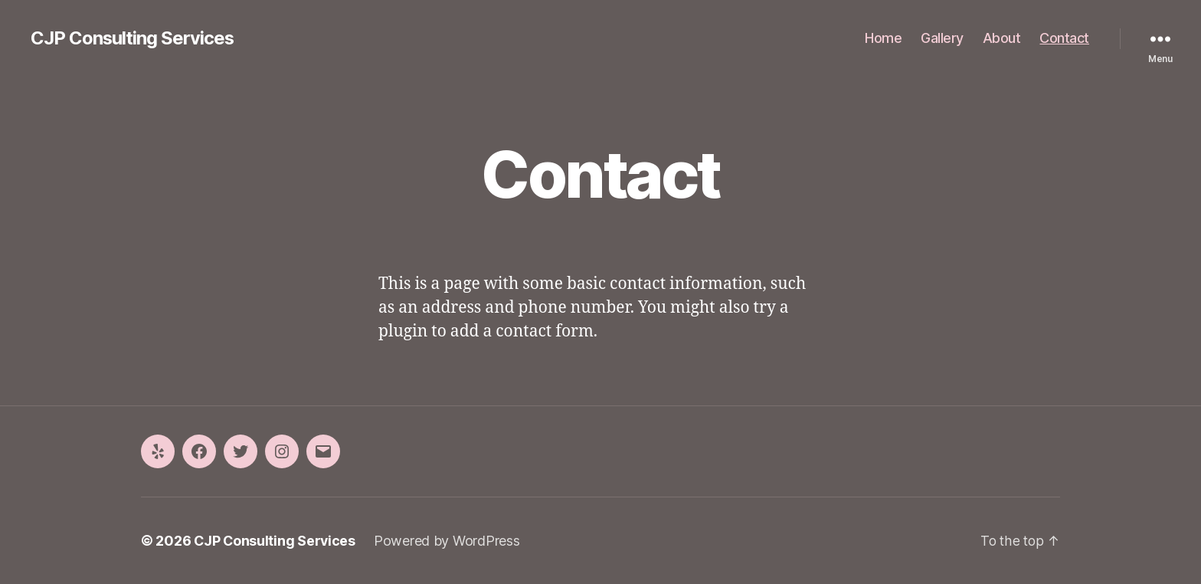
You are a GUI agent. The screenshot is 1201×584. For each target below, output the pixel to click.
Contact (1064, 38)
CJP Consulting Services (133, 38)
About (1002, 38)
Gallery (942, 38)
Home (883, 38)
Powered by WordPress (449, 541)
